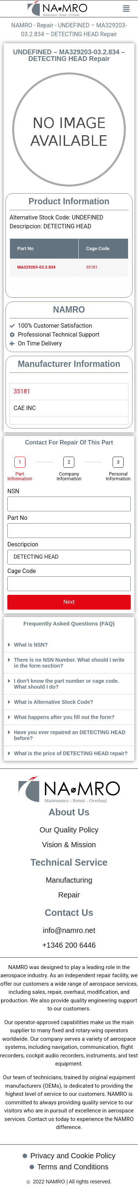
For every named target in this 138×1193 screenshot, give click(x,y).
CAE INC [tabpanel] (25, 408)
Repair (45, 25)
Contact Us (69, 912)
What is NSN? (31, 645)
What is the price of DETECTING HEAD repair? (71, 753)
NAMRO (21, 25)
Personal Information (118, 476)
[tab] (69, 420)
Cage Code (21, 571)
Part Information (19, 476)
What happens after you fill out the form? (64, 717)
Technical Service (69, 862)
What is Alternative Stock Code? (53, 702)
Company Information (69, 476)
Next (69, 602)
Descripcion (22, 545)
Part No (17, 518)
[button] (69, 644)
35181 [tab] (22, 391)
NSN (13, 491)
